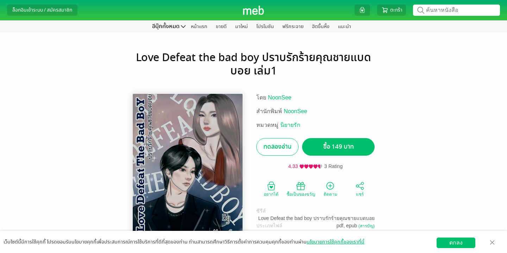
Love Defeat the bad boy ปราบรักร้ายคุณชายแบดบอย (316, 218)
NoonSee (280, 97)
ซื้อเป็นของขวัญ (301, 189)
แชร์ (360, 189)
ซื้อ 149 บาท (338, 146)
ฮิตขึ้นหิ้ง (321, 26)
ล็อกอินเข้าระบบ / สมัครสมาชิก (42, 10)
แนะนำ (344, 26)
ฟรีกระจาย (292, 26)
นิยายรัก (290, 125)
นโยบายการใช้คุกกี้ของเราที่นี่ (335, 242)
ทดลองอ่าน (277, 146)
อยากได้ (271, 189)
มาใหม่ (241, 26)
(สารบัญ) (366, 225)
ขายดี (221, 26)
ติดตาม (330, 189)
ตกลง (456, 243)
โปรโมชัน (265, 26)
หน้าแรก (199, 26)
